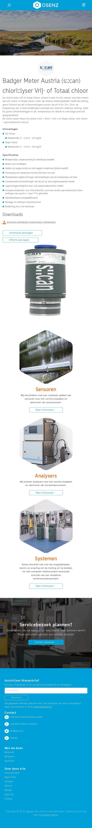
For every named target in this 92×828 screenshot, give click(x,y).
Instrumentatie (12, 773)
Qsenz (30, 811)
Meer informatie (46, 410)
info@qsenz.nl (16, 731)
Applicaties (11, 777)
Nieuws (8, 790)
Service (8, 786)
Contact (9, 799)
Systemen (9, 761)
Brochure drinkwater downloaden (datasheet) (31, 222)
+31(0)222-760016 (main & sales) (26, 717)
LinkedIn (14, 738)
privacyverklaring (43, 707)
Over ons (9, 794)
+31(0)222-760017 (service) (23, 724)
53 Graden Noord (48, 815)
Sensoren (9, 752)
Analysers (10, 757)
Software (9, 782)
